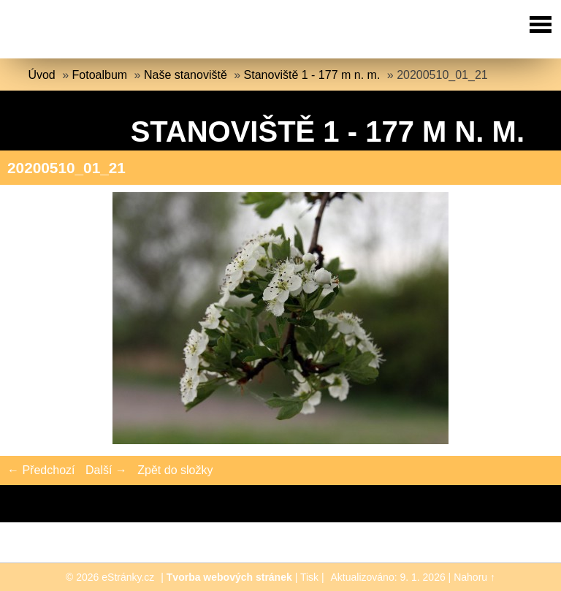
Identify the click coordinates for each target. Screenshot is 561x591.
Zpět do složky (175, 470)
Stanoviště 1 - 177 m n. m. (312, 75)
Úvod (41, 75)
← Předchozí (41, 470)
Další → (106, 470)
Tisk (309, 577)
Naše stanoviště (185, 75)
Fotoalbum (100, 75)
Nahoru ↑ (474, 577)
